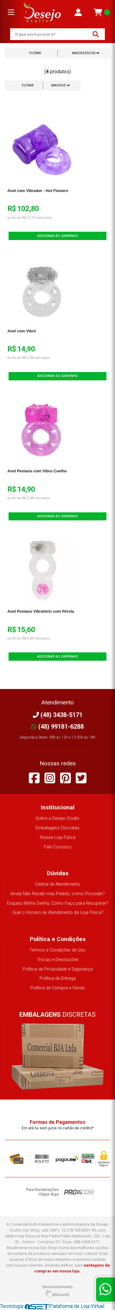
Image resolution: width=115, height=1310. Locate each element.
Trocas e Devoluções (58, 959)
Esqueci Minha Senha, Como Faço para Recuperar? (57, 903)
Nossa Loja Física (57, 837)
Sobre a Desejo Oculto (57, 818)
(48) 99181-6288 (57, 726)
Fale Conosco (57, 847)
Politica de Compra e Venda (57, 988)
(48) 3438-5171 (57, 715)
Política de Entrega (58, 978)
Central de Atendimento (57, 884)
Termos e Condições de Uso (57, 950)
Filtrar (35, 53)
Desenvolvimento (57, 1291)
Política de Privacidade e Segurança (58, 969)
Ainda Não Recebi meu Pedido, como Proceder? (57, 893)
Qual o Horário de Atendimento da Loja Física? (57, 912)
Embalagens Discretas (57, 828)
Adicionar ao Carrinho (57, 236)
